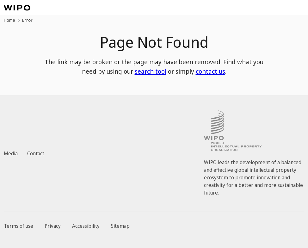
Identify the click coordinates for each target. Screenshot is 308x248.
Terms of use (18, 225)
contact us (210, 71)
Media (11, 153)
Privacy (53, 225)
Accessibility (86, 225)
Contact (35, 153)
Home (9, 20)
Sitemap (120, 225)
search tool (150, 71)
